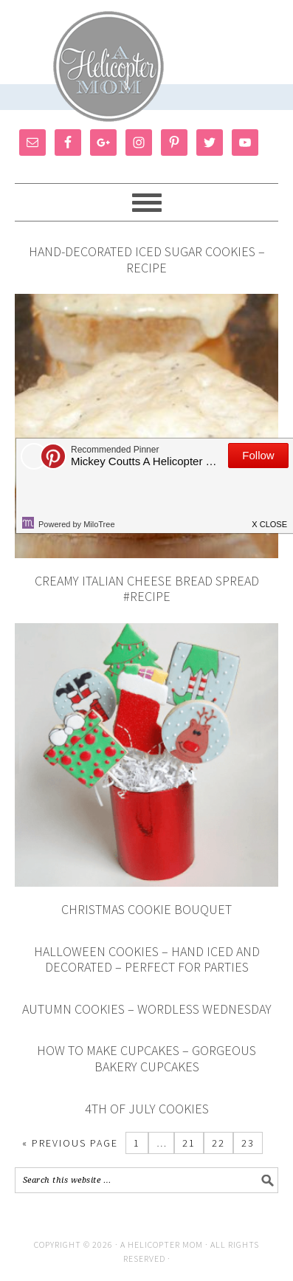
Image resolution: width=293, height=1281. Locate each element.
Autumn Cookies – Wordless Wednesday (147, 1008)
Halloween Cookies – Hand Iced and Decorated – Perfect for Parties (147, 959)
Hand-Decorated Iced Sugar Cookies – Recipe (147, 259)
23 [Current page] (248, 1143)
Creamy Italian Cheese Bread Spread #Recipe (147, 588)
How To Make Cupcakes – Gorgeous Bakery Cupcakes (146, 1058)
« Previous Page (70, 1143)
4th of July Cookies (147, 1108)
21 (189, 1143)
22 (218, 1143)
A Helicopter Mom (162, 1244)
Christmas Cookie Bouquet (146, 909)
